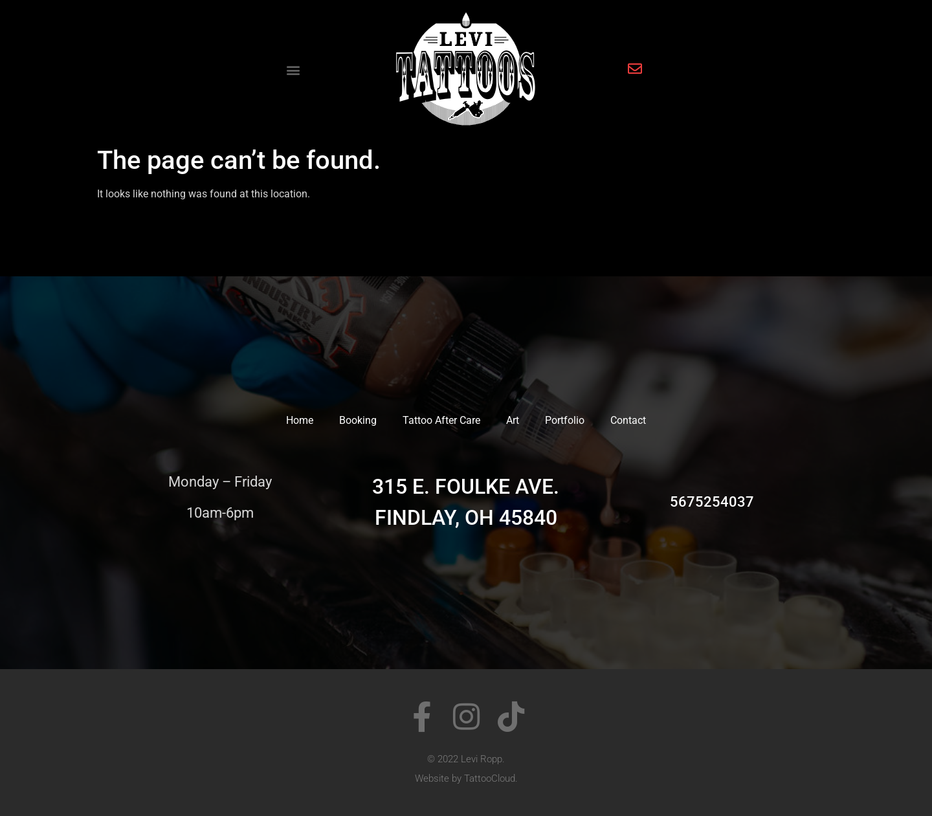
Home (299, 420)
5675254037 (712, 502)
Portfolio (564, 420)
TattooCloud (489, 778)
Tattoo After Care (441, 420)
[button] (293, 70)
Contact (628, 420)
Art (512, 420)
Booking (358, 420)
